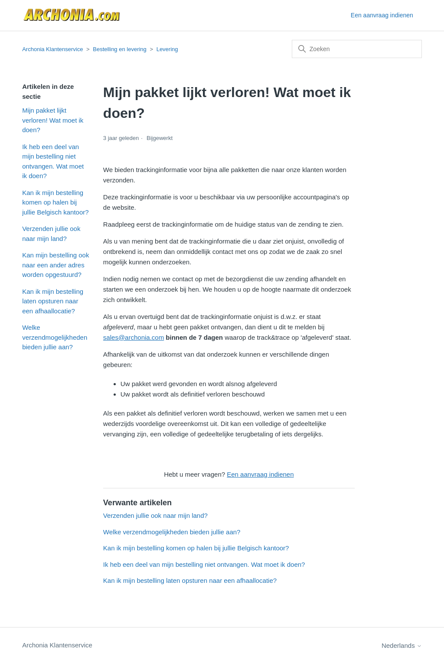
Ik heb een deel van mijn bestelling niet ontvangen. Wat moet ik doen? (53, 161)
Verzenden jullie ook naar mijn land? (51, 233)
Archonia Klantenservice (52, 49)
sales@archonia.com (133, 337)
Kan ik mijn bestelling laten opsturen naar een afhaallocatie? (52, 301)
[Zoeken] (356, 49)
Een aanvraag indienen (382, 15)
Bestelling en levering (120, 49)
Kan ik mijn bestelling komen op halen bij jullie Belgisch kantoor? (55, 202)
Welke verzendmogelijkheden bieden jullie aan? (54, 337)
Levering (167, 49)
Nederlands (402, 645)
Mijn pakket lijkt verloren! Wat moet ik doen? (52, 120)
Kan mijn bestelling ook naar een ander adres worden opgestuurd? (55, 264)
